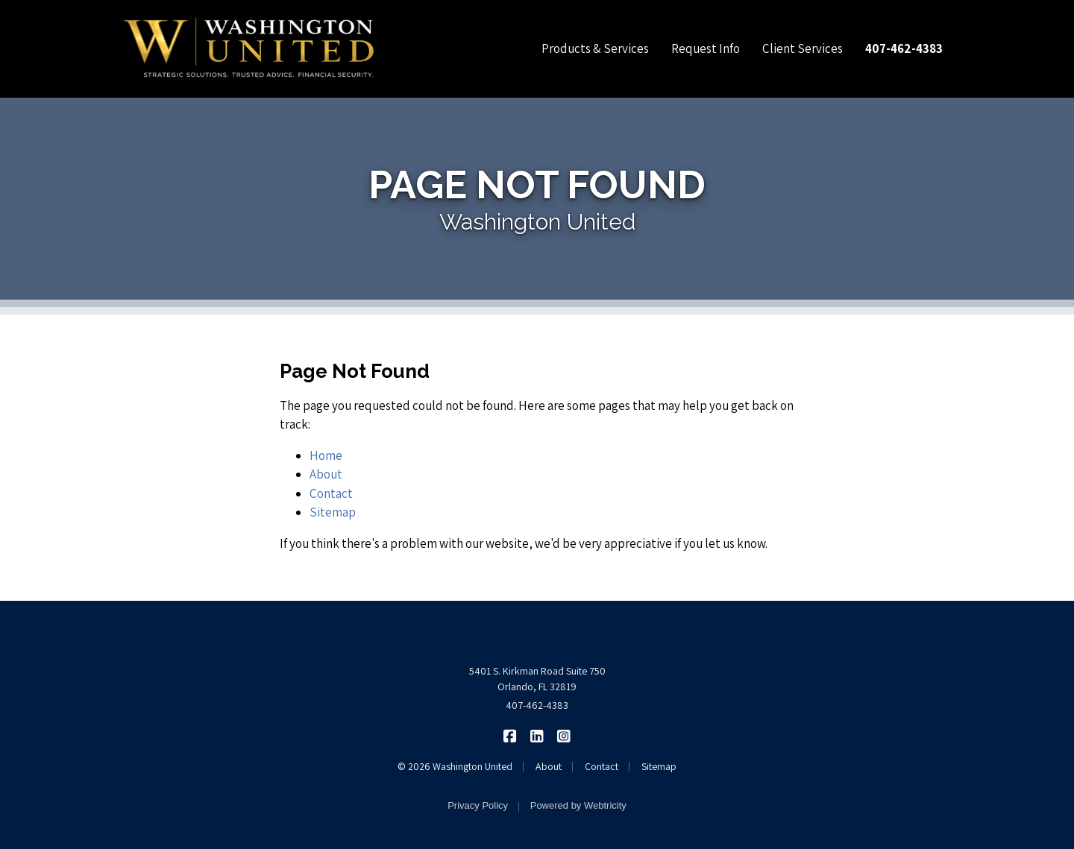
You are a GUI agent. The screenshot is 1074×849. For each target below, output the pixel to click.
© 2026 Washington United (455, 766)
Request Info (705, 48)
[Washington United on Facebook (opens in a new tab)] (510, 735)
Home (326, 455)
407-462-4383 (537, 705)
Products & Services (595, 48)
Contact (331, 493)
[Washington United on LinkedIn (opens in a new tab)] (537, 735)
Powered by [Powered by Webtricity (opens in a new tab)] (578, 805)
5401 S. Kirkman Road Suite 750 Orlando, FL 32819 (537, 678)
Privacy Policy (478, 805)
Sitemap (333, 512)
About (326, 474)
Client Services (802, 48)
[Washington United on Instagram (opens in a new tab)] (564, 735)
